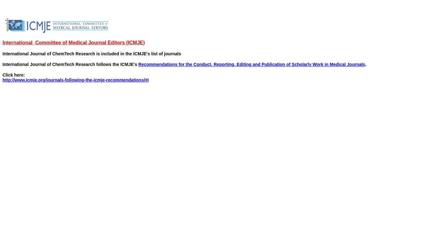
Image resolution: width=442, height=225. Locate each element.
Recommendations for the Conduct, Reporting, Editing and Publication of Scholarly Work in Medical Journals (251, 64)
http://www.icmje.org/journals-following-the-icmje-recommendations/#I (75, 80)
